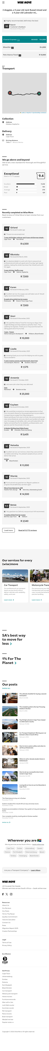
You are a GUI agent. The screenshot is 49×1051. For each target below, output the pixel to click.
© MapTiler (28, 112)
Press (4, 925)
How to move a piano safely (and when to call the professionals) (32, 747)
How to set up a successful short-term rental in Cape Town (31, 773)
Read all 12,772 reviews (27, 530)
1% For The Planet (8, 914)
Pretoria (5, 982)
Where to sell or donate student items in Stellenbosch (32, 760)
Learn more (8, 600)
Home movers (7, 996)
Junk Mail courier (8, 1005)
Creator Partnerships (9, 931)
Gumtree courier (8, 1008)
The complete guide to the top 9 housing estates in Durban (32, 707)
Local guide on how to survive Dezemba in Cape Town (32, 786)
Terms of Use (6, 942)
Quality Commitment (9, 917)
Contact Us (6, 922)
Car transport (7, 991)
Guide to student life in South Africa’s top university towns (20, 804)
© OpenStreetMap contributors (38, 112)
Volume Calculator (8, 920)
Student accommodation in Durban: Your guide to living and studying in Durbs (24, 810)
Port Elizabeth (7, 985)
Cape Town (6, 973)
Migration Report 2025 (10, 928)
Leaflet (22, 112)
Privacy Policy (7, 945)
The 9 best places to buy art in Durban (14, 798)
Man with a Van (7, 1002)
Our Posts (5, 911)
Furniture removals (9, 999)
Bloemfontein (7, 988)
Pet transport (7, 1011)
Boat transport (7, 1017)
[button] (39, 94)
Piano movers (7, 1014)
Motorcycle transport (9, 994)
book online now (38, 844)
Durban (5, 979)
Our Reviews (6, 908)
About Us (5, 905)
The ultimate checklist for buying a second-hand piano (33, 694)
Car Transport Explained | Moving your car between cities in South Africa (32, 734)
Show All (6, 688)
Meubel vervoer (7, 1019)
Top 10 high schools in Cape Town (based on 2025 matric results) (32, 721)
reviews (16, 176)
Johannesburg (7, 976)
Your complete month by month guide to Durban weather (20, 816)
